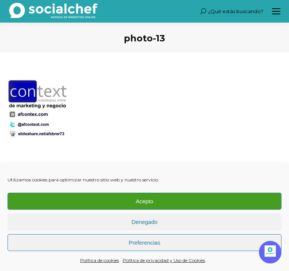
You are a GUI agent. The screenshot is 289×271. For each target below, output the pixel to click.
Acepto (145, 201)
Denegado (144, 222)
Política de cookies (99, 260)
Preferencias (144, 242)
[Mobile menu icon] (276, 11)
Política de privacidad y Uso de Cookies (164, 260)
